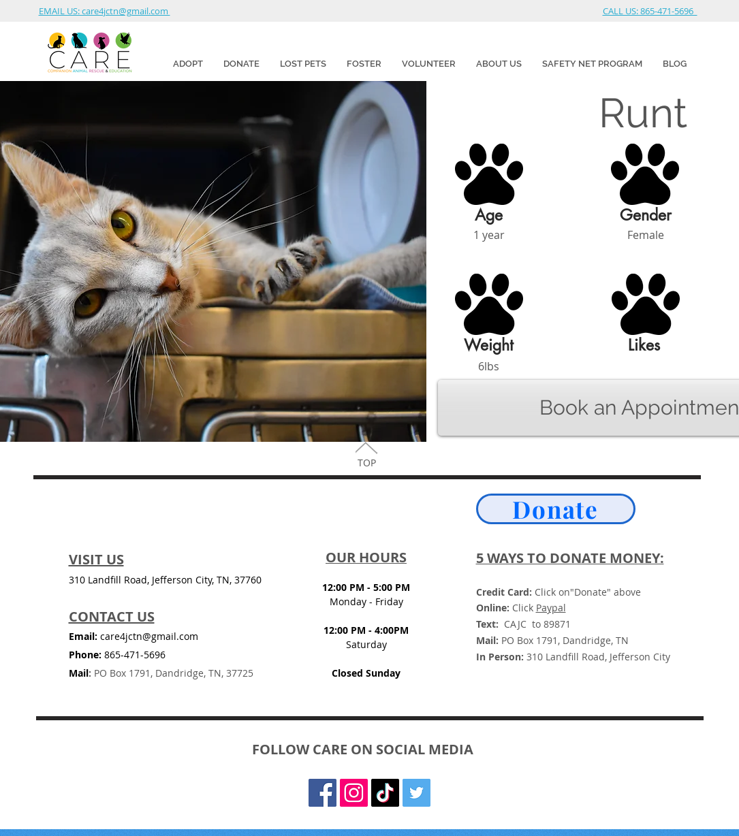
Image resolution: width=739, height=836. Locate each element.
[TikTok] (385, 793)
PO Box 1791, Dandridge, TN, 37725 (171, 672)
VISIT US (96, 559)
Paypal (551, 607)
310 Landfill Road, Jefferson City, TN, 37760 (165, 579)
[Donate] (555, 509)
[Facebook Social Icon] (322, 793)
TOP (367, 462)
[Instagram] (354, 793)
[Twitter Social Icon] (416, 793)
